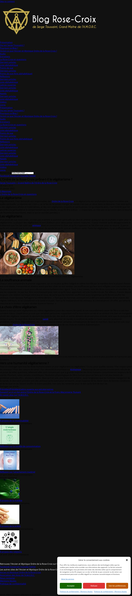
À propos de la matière (11, 500)
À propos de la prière (10, 526)
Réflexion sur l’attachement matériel (17, 472)
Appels (3, 93)
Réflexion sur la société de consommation (20, 446)
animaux (36, 225)
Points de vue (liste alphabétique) (16, 73)
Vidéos (3, 102)
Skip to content (7, 1)
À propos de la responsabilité (14, 420)
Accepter (71, 586)
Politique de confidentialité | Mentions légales (76, 591)
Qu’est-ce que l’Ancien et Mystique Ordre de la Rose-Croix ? (28, 51)
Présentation (6, 42)
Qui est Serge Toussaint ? (12, 45)
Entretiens (5, 56)
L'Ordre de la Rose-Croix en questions (18, 194)
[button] (127, 560)
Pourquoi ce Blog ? (9, 48)
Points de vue (6, 68)
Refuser (94, 586)
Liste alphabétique (9, 65)
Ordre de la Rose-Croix (63, 201)
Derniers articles (8, 62)
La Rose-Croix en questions (13, 59)
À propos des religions (11, 551)
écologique (75, 369)
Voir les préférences (117, 586)
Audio (3, 53)
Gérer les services (67, 579)
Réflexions (5, 76)
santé (45, 319)
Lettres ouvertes (8, 85)
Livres (3, 104)
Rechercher (6, 173)
